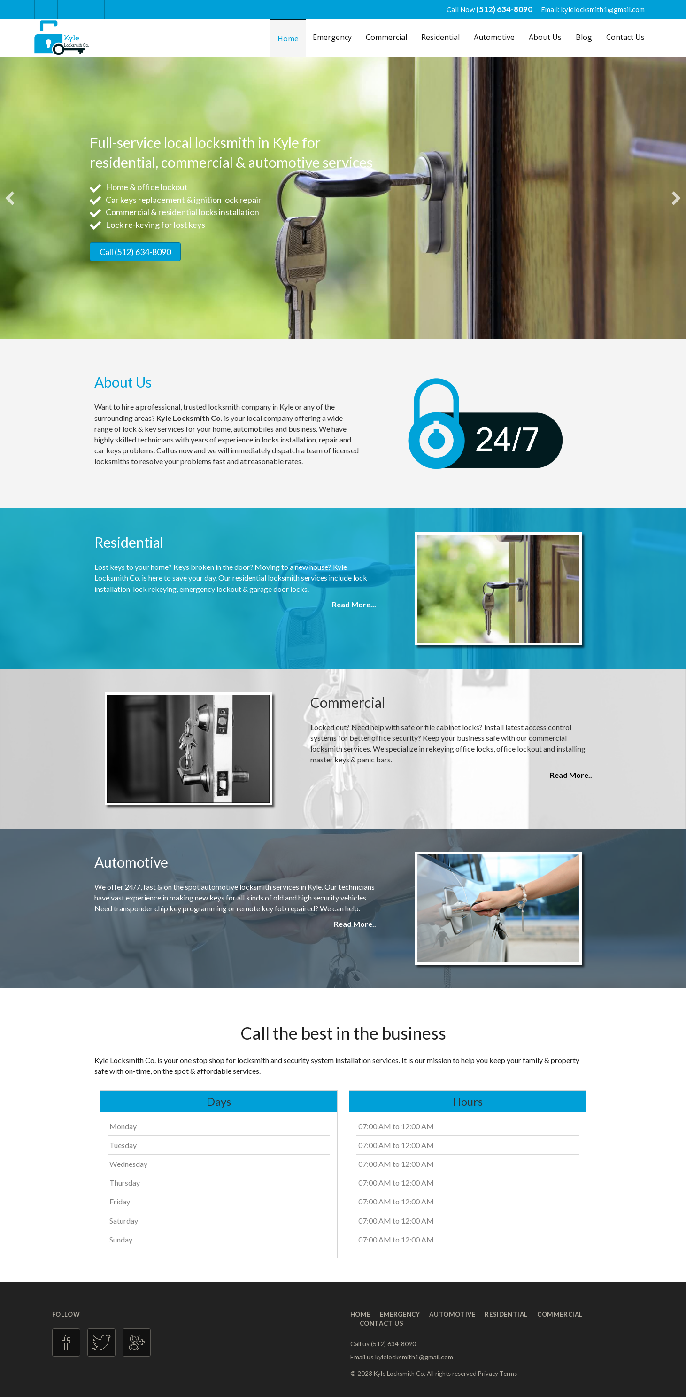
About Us (545, 37)
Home (288, 38)
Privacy (488, 1373)
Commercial (386, 37)
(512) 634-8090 (505, 9)
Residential (440, 37)
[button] (9, 198)
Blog (584, 37)
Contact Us (625, 37)
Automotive (494, 37)
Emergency (332, 37)
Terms (508, 1373)
